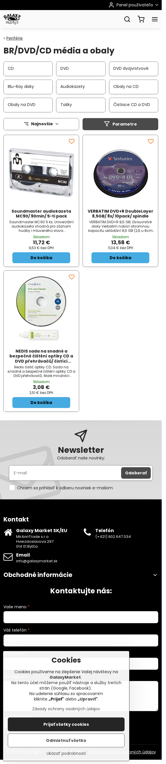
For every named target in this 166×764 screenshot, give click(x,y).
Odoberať (136, 473)
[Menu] (155, 19)
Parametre (120, 124)
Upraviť (88, 706)
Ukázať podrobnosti (66, 760)
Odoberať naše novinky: (81, 458)
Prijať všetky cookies (66, 731)
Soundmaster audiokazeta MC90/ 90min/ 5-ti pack (41, 213)
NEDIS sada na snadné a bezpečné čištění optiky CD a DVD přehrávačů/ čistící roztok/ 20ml (41, 358)
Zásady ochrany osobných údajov (66, 715)
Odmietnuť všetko (66, 747)
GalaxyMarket (65, 684)
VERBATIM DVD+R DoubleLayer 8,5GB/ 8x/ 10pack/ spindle (120, 213)
